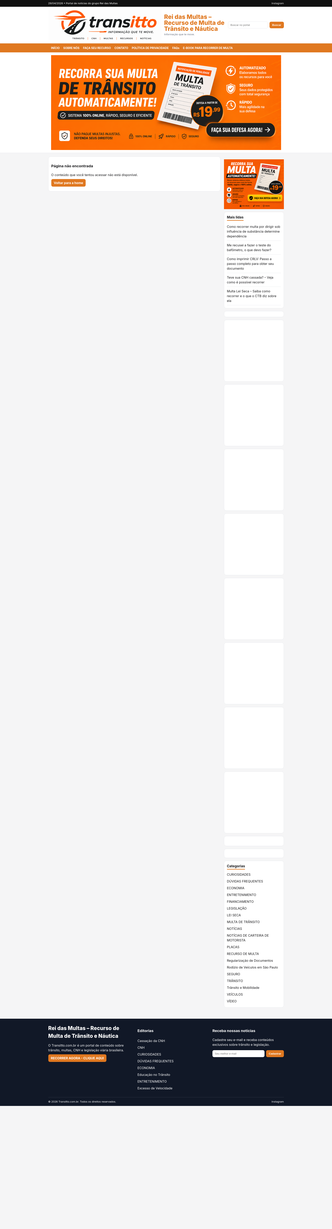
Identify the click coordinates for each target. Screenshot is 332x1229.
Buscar (276, 25)
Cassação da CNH (151, 1041)
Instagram (278, 3)
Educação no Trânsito (154, 1075)
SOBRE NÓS (71, 48)
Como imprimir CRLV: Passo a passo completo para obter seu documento (250, 263)
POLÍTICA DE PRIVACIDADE (150, 48)
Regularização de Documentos (250, 961)
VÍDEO (232, 1001)
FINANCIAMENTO (240, 902)
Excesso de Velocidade (155, 1088)
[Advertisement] (278, 351)
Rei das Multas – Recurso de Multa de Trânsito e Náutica (194, 22)
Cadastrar (275, 1053)
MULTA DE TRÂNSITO (243, 922)
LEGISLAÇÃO (237, 908)
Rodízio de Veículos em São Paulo (252, 967)
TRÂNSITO (235, 981)
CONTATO (121, 48)
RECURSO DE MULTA (243, 954)
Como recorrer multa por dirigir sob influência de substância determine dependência (253, 231)
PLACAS (233, 947)
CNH (141, 1048)
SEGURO (233, 974)
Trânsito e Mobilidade (243, 988)
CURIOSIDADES (239, 874)
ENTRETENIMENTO (241, 895)
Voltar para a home (68, 183)
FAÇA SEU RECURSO (97, 48)
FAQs (175, 48)
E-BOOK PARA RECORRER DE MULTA (208, 48)
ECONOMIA (236, 888)
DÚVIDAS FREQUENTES (245, 881)
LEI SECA (234, 915)
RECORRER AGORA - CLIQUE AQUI (77, 1058)
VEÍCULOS (235, 994)
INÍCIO (55, 48)
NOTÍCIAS (234, 929)
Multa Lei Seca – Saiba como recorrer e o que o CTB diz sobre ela (252, 296)
